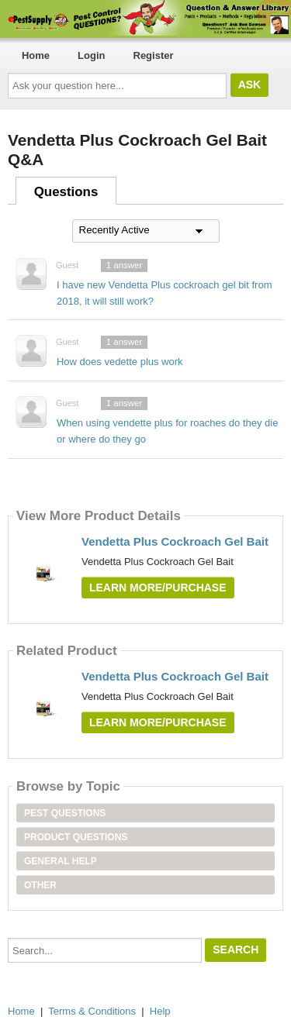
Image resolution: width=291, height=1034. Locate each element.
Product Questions (75, 837)
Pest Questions (65, 813)
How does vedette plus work (120, 361)
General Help (60, 861)
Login (91, 55)
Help (160, 1011)
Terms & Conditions (92, 1011)
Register (153, 55)
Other (40, 885)
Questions (66, 191)
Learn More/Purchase (158, 587)
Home (36, 55)
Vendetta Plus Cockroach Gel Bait (174, 541)
